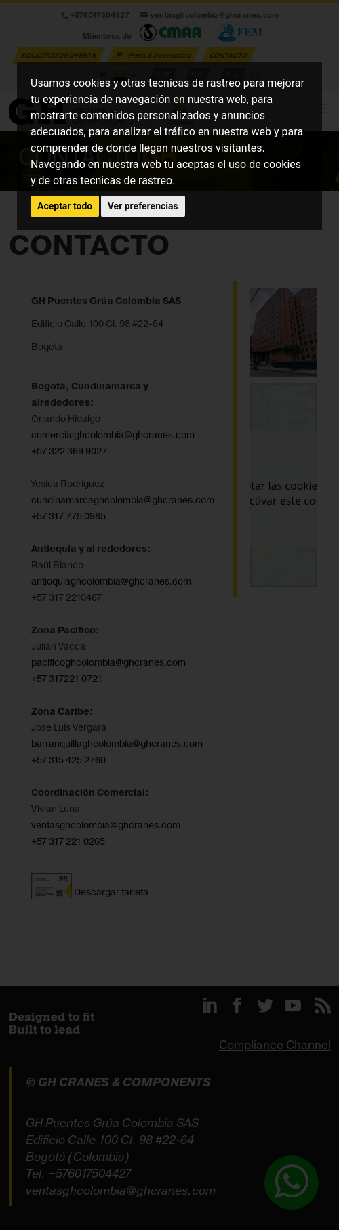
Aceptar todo (64, 205)
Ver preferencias (143, 205)
